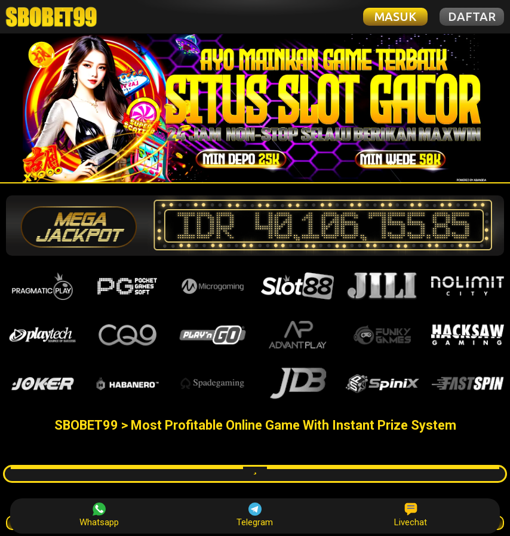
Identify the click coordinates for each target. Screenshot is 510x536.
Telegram (254, 515)
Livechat (410, 515)
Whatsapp (99, 515)
